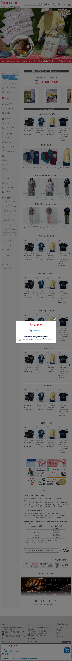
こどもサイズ (7, 108)
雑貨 (5, 183)
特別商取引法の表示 (62, 624)
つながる (14, 201)
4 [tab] (37, 64)
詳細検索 (46, 4)
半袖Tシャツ (7, 138)
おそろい (6, 113)
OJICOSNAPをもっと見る (46, 109)
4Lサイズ (5, 229)
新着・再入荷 (7, 119)
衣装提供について (61, 633)
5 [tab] (38, 64)
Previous (2, 36)
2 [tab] (34, 64)
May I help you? (6, 260)
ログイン (58, 5)
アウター (6, 178)
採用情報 (58, 630)
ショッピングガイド (8, 240)
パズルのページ (6, 269)
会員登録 (53, 5)
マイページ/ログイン (9, 88)
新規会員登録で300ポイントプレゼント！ (46, 71)
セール (14, 234)
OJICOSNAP (6, 255)
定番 (6, 201)
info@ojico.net (32, 643)
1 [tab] (33, 64)
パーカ (5, 160)
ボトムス (6, 169)
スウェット (7, 156)
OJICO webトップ (9, 83)
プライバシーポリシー (62, 627)
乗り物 (14, 211)
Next (70, 36)
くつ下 (5, 174)
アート (6, 225)
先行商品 (14, 229)
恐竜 (14, 220)
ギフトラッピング (7, 245)
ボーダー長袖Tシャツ (10, 147)
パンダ (6, 215)
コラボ (14, 206)
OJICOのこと (7, 98)
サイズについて (6, 249)
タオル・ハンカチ (9, 187)
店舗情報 (68, 5)
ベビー (5, 165)
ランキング (7, 123)
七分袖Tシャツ (8, 151)
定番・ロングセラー (9, 128)
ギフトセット (7, 192)
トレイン (5, 206)
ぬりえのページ (6, 264)
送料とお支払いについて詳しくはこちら (14, 651)
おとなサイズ (7, 104)
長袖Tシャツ (7, 142)
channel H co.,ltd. (61, 636)
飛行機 (6, 211)
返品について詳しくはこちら (36, 635)
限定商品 (5, 234)
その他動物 (6, 220)
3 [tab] (36, 64)
